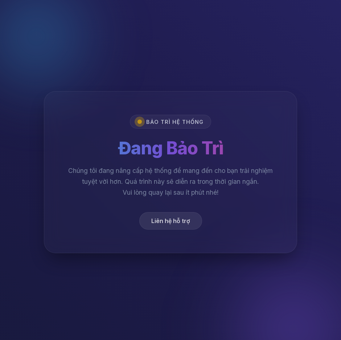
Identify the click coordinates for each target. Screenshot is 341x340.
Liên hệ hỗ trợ (170, 222)
